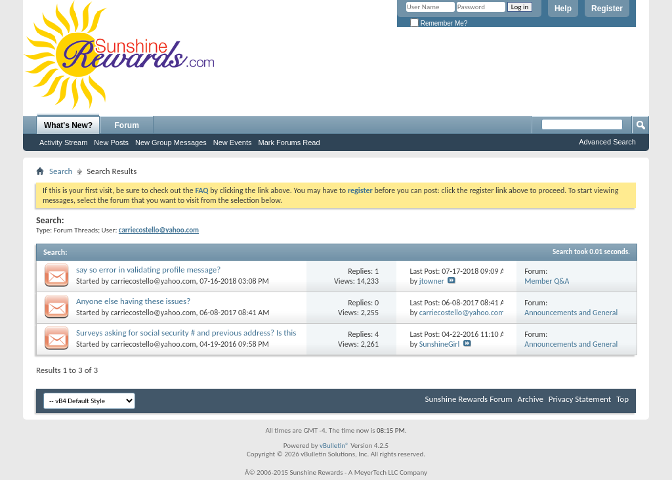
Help (563, 8)
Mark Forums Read (289, 142)
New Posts (111, 142)
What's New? (68, 125)
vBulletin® (334, 445)
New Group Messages (171, 142)
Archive (530, 399)
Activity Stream (63, 142)
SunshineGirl (439, 344)
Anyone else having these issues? (133, 301)
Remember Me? (438, 23)
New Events (232, 142)
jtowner (431, 281)
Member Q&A (546, 281)
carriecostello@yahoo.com (153, 281)
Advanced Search (607, 142)
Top (622, 399)
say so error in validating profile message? (148, 269)
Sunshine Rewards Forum (469, 399)
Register (607, 8)
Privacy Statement (580, 399)
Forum (127, 125)
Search (60, 171)
